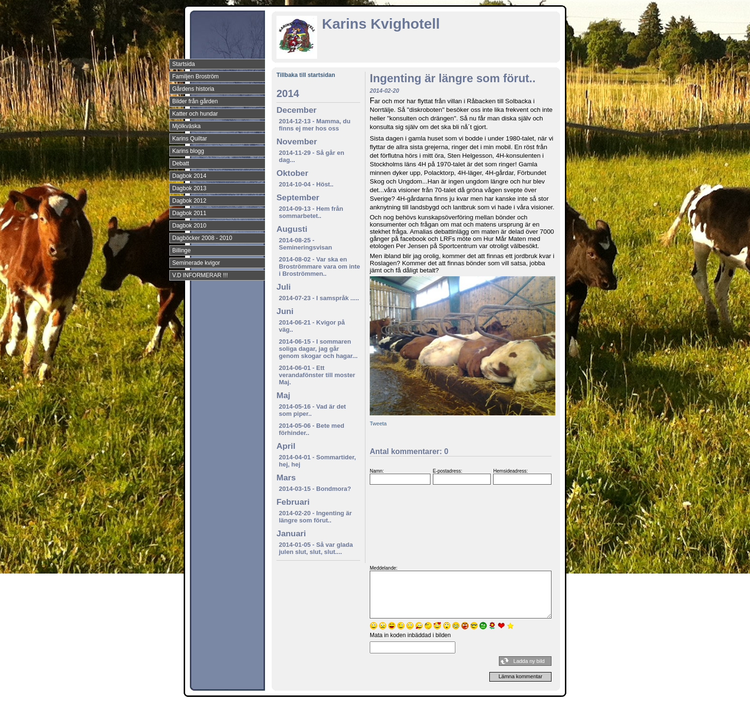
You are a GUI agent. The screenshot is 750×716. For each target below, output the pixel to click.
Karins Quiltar (189, 138)
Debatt (180, 163)
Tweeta (378, 423)
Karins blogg (188, 151)
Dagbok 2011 (189, 213)
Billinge (181, 250)
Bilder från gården (195, 101)
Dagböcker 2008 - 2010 (202, 238)
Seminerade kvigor (196, 263)
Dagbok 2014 (189, 176)
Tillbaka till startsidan (305, 75)
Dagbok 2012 (189, 200)
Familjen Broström (195, 76)
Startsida (183, 64)
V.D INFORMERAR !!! (200, 275)
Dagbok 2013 (189, 188)
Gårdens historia (193, 89)
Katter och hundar (195, 113)
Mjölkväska (186, 126)
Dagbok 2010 (189, 225)
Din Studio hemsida (543, 708)
